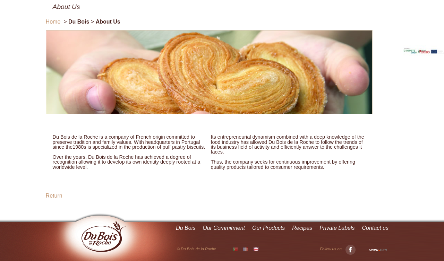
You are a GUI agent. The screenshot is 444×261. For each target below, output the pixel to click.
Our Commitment (224, 228)
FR (245, 249)
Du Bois (185, 228)
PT (235, 249)
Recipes (302, 228)
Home (53, 22)
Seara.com (378, 250)
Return (54, 196)
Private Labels (337, 228)
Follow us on (338, 249)
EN (256, 249)
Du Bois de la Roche (104, 236)
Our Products (268, 228)
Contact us (375, 228)
